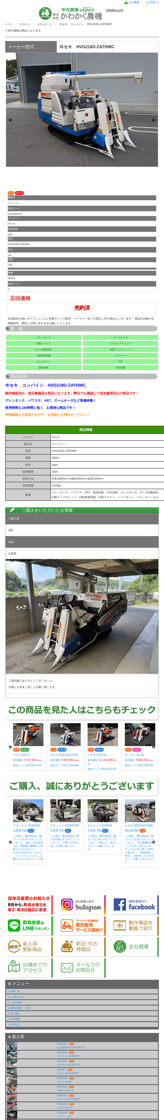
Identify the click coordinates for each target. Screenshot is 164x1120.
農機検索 (25, 24)
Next (153, 120)
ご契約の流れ (16, 996)
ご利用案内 (14, 1002)
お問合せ (151, 2)
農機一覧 (13, 991)
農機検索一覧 (44, 24)
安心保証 (13, 1013)
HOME (8, 24)
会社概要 (131, 2)
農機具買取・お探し (19, 1008)
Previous (10, 120)
